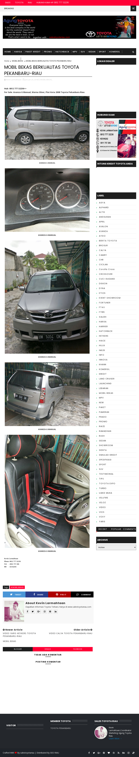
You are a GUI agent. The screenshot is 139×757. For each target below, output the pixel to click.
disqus (48, 649)
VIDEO (102, 507)
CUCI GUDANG (107, 278)
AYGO (102, 235)
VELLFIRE (103, 497)
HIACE (102, 340)
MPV (75, 51)
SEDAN (91, 51)
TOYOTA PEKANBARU (60, 728)
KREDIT (103, 374)
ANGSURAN (105, 216)
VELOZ (102, 502)
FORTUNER (104, 302)
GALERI (102, 316)
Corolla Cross (107, 269)
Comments (129, 529)
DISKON (103, 283)
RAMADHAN (105, 431)
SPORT (102, 51)
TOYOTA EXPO (107, 483)
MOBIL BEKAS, (46, 79)
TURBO (103, 488)
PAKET (102, 407)
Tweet (15, 594)
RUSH (102, 435)
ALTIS (102, 212)
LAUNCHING (105, 383)
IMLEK (102, 350)
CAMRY (103, 255)
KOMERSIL (114, 51)
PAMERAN (104, 412)
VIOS (101, 512)
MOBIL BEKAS (12, 58)
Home (8, 51)
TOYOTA (19, 2)
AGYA (102, 202)
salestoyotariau (27, 752)
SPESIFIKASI (105, 459)
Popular (116, 529)
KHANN (102, 364)
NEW (101, 402)
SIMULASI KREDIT (108, 454)
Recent (103, 529)
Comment (83, 594)
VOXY (102, 516)
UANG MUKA (105, 493)
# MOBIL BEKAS (17, 587)
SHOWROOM (106, 445)
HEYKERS (103, 335)
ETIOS (102, 293)
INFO (101, 355)
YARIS (102, 521)
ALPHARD (104, 207)
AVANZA (103, 231)
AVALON (103, 226)
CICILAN (103, 264)
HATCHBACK (62, 51)
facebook (77, 649)
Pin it (61, 594)
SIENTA (103, 450)
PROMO (48, 51)
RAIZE (102, 426)
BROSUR (103, 245)
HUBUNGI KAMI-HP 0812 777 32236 (52, 2)
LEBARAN (103, 388)
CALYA (102, 250)
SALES (7, 2)
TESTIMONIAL (29, 58)
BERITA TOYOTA (108, 240)
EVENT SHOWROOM (110, 297)
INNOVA (103, 359)
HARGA (18, 51)
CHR (101, 259)
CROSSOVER (106, 274)
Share (38, 594)
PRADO (103, 416)
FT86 (102, 312)
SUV (83, 51)
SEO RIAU (54, 752)
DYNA (102, 288)
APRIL (102, 221)
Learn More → (115, 738)
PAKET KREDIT (33, 51)
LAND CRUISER (106, 378)
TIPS (101, 478)
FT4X (102, 307)
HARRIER (103, 326)
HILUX (102, 345)
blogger (18, 649)
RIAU (30, 2)
